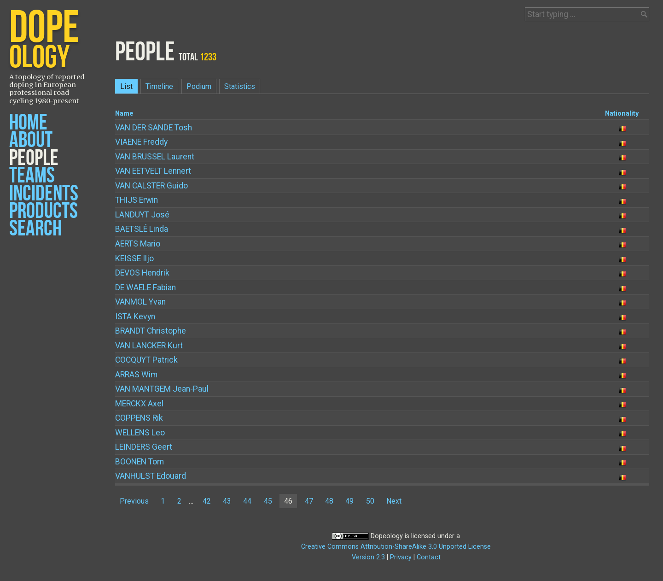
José (142, 214)
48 (329, 501)
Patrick (146, 359)
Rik (139, 418)
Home (28, 123)
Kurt (149, 345)
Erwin (136, 200)
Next (393, 501)
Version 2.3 (368, 557)
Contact (429, 557)
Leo (140, 432)
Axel (139, 403)
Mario (137, 243)
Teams (32, 176)
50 (370, 501)
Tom (139, 461)
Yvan (140, 301)
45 (268, 501)
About (30, 140)
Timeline (159, 86)
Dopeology (387, 536)
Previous (134, 501)
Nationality (622, 113)
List (126, 86)
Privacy (401, 557)
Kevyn (135, 316)
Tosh (153, 127)
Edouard (150, 476)
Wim (136, 374)
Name (124, 113)
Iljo (134, 258)
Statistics (239, 86)
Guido (151, 185)
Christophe (150, 330)
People (33, 158)
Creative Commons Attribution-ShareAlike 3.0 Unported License (396, 547)
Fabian (145, 287)
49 (349, 501)
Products (43, 211)
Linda (141, 229)
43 (227, 501)
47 (309, 501)
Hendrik (142, 272)
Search (35, 229)
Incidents (43, 194)
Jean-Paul (162, 388)
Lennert (153, 171)
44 (247, 501)
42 (207, 501)
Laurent (154, 156)
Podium (198, 86)
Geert (143, 447)
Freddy (141, 142)
